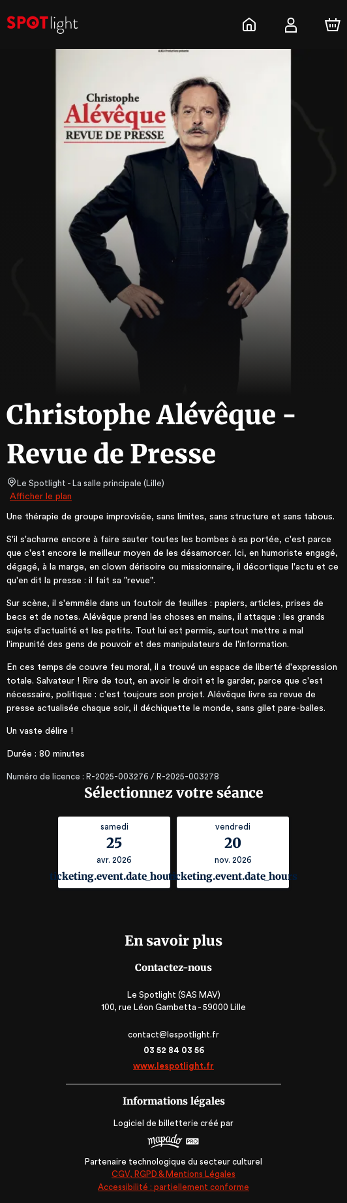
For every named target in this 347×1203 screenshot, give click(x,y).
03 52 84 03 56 (173, 1050)
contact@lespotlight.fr (173, 1034)
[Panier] (332, 25)
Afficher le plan (40, 496)
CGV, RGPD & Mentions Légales (173, 1174)
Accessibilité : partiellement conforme (174, 1187)
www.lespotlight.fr (173, 1066)
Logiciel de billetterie (156, 1123)
